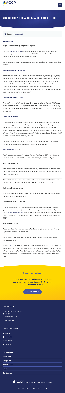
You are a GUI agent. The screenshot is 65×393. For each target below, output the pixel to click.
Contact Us (7, 373)
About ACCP (8, 365)
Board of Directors (16, 51)
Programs (7, 361)
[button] (60, 5)
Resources (7, 357)
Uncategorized (18, 34)
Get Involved (8, 353)
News (5, 369)
